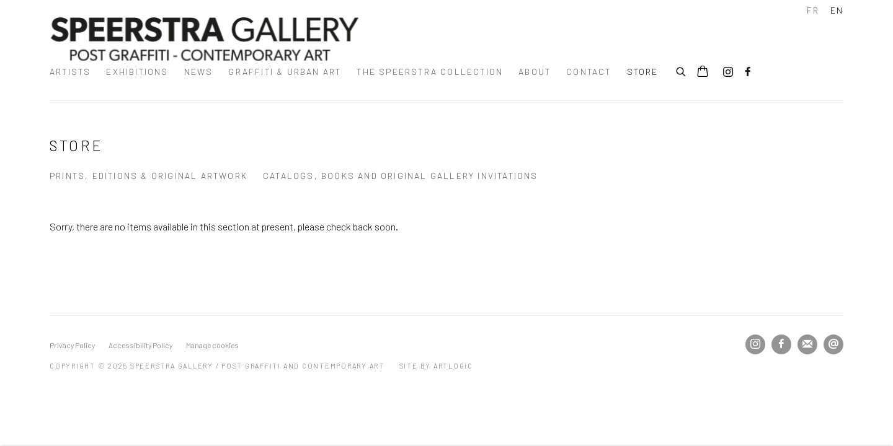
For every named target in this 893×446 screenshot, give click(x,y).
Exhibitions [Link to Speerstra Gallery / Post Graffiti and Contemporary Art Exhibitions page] (137, 71)
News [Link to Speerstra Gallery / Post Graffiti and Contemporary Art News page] (198, 71)
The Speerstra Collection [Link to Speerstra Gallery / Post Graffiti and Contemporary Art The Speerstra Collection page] (430, 71)
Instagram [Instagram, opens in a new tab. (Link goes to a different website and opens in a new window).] (728, 72)
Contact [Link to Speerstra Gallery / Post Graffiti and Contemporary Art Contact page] (588, 71)
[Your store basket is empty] (702, 72)
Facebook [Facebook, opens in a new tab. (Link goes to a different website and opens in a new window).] (748, 72)
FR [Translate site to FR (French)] (813, 10)
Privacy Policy (72, 345)
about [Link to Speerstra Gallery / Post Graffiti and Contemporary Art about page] (534, 71)
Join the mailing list (807, 344)
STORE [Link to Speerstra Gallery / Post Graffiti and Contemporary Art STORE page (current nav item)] (643, 71)
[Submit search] (681, 70)
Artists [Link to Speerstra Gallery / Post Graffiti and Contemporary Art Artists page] (70, 71)
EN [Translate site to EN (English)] (836, 10)
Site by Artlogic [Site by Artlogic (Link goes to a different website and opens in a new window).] (436, 366)
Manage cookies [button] (212, 345)
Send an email (833, 344)
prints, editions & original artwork (148, 175)
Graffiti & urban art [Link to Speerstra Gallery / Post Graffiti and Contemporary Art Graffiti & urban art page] (284, 71)
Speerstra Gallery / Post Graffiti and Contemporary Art (205, 39)
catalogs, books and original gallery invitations (400, 175)
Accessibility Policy (140, 345)
